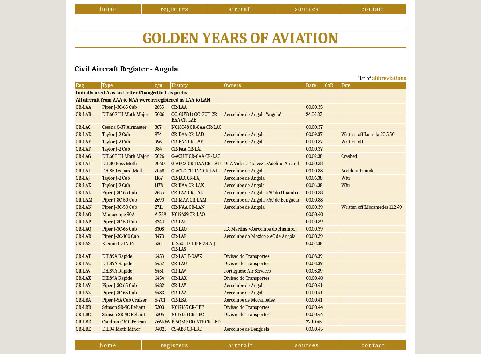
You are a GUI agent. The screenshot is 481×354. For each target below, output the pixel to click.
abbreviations (389, 78)
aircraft (241, 8)
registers (175, 8)
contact (373, 8)
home (108, 8)
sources (307, 8)
